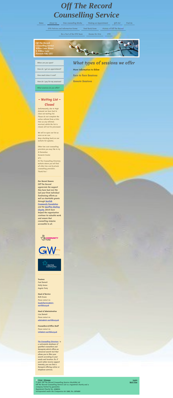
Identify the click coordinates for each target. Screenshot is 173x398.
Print (39, 380)
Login (135, 380)
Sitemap (47, 380)
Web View (133, 382)
